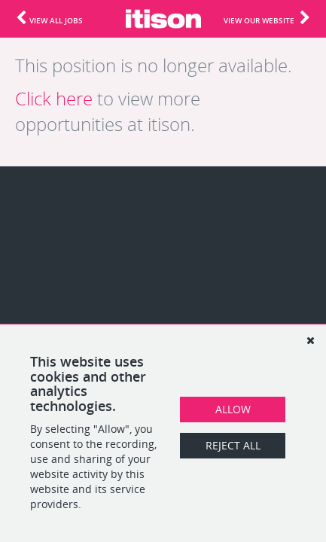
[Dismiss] (310, 340)
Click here (54, 99)
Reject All (233, 445)
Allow (233, 409)
